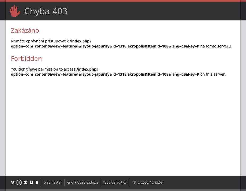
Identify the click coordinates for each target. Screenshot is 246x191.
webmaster (53, 182)
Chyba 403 (45, 11)
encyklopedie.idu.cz (82, 182)
